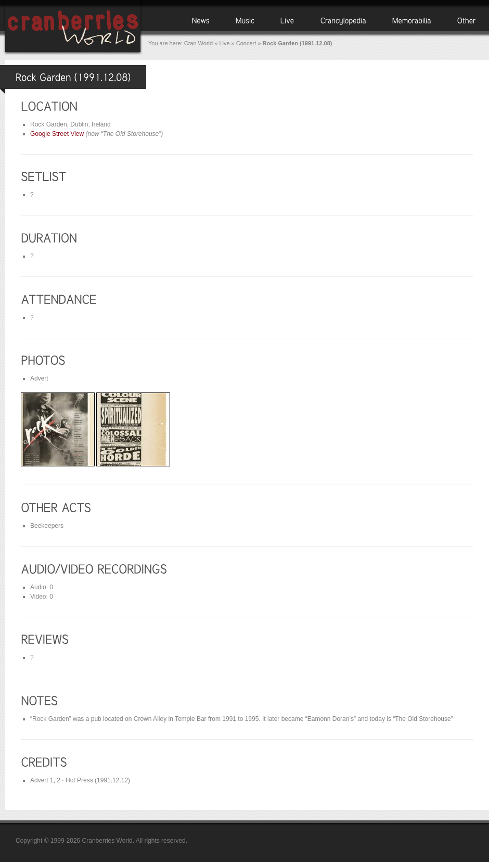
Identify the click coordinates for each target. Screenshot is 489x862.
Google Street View (57, 133)
